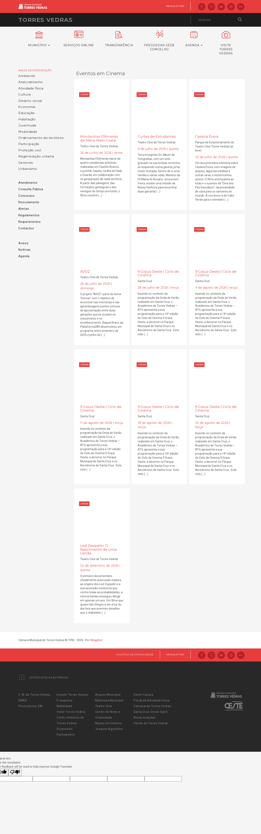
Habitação (27, 119)
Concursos (26, 196)
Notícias (24, 250)
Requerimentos (29, 222)
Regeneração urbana (36, 156)
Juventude (27, 125)
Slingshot (96, 640)
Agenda (24, 256)
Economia (26, 107)
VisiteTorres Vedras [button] (226, 43)
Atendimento (27, 183)
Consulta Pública (30, 189)
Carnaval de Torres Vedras (152, 706)
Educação (26, 113)
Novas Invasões (145, 717)
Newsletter (175, 6)
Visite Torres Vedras (71, 711)
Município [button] (39, 39)
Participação (28, 144)
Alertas (23, 209)
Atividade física (30, 88)
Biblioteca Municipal (109, 700)
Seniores (25, 163)
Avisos (23, 243)
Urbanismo (27, 169)
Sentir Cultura (143, 694)
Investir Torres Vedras (72, 694)
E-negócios (64, 700)
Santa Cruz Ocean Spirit (151, 711)
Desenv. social (30, 101)
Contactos (26, 228)
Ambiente (26, 76)
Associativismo (30, 82)
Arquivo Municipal (108, 694)
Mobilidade (27, 132)
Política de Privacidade (135, 654)
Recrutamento (28, 202)
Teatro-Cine (103, 706)
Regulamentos (29, 215)
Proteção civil (29, 150)
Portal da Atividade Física (151, 700)
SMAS (22, 700)
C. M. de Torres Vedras (34, 694)
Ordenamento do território (41, 138)
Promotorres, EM (30, 706)
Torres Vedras (45, 19)
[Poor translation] (14, 772)
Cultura (24, 94)
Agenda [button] (193, 39)
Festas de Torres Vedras (151, 723)
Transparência (119, 39)
